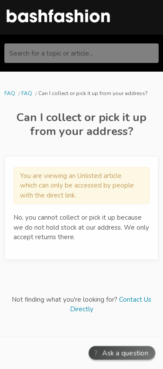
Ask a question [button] (126, 353)
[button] (122, 353)
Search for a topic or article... (51, 53)
